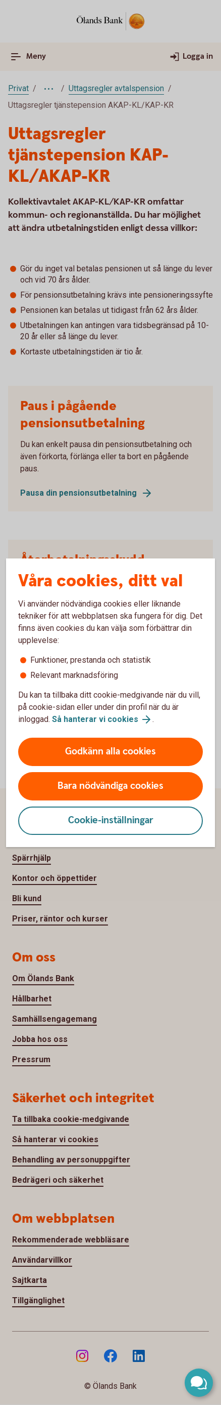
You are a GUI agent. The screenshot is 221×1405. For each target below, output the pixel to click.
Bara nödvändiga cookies (110, 786)
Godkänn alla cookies (110, 751)
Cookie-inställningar (110, 820)
